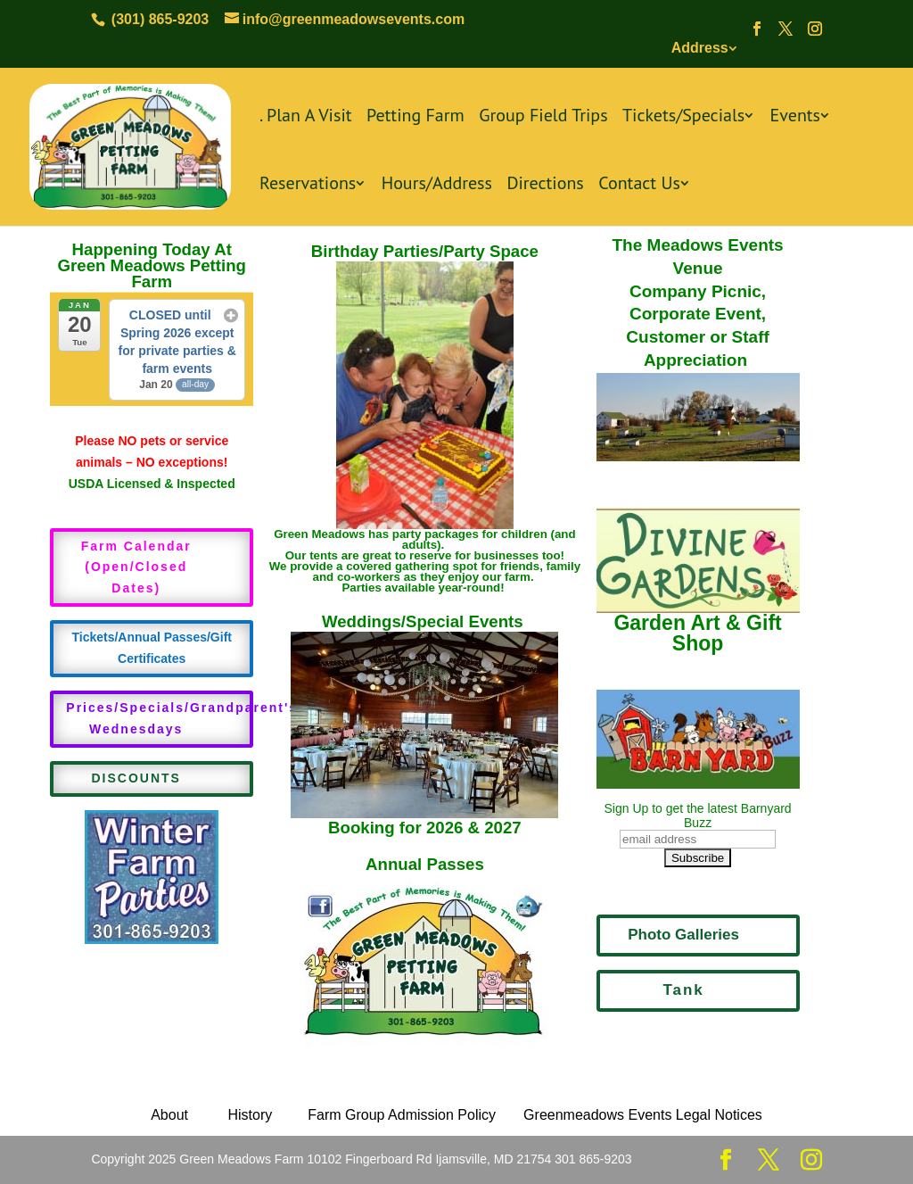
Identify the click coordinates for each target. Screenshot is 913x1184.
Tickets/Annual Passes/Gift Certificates (151, 648)
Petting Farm (415, 117)
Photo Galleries (683, 934)
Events (795, 117)
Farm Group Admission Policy (402, 1114)
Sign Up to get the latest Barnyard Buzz (698, 815)
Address (699, 47)
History (248, 1114)
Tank (682, 989)
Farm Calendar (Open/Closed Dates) (136, 567)
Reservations (307, 185)
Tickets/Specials (683, 117)
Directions (544, 185)
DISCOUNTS (136, 778)
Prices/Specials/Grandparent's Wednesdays (159, 718)
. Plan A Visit (305, 117)
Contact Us (639, 185)
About (169, 1114)
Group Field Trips (543, 117)
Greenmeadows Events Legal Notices (642, 1114)
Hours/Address (437, 185)
